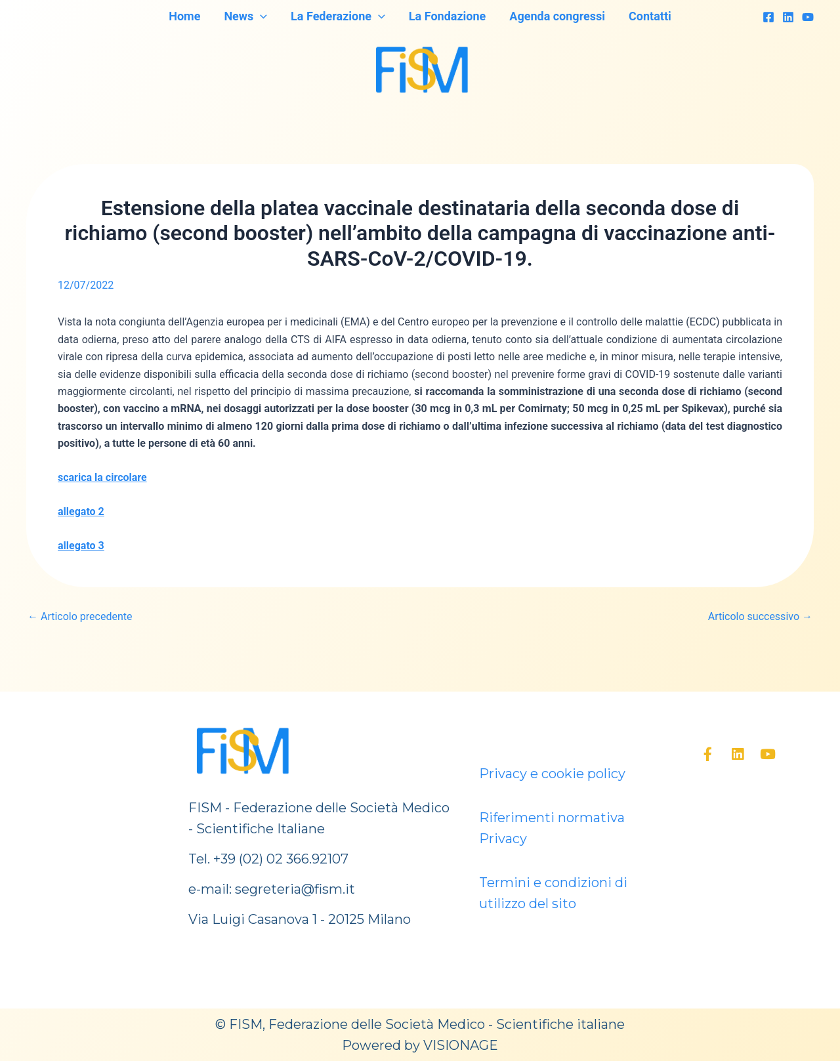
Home (184, 16)
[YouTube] (808, 17)
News (245, 16)
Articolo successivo (760, 617)
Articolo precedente (80, 617)
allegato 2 (81, 511)
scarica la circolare (102, 477)
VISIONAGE (460, 1045)
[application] (260, 16)
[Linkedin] (788, 17)
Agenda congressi (557, 16)
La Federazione (338, 16)
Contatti (650, 16)
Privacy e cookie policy (552, 773)
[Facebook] (768, 17)
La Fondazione (447, 16)
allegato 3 (81, 545)
